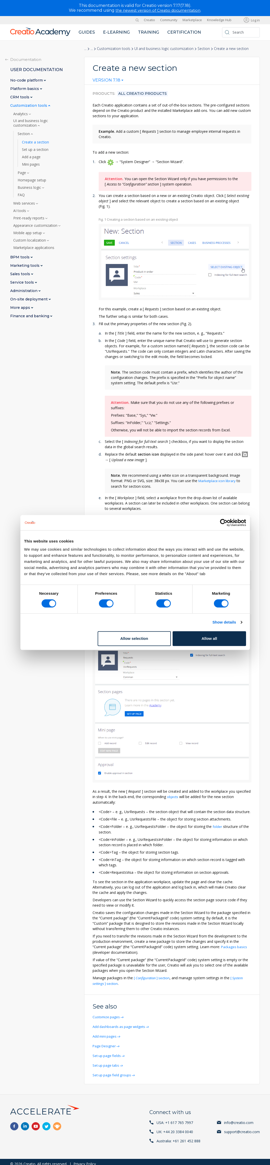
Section (204, 48)
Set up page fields (108, 1052)
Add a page (31, 156)
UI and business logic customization (164, 48)
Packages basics (234, 945)
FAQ (21, 194)
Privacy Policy (84, 1159)
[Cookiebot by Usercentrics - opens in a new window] (223, 522)
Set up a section (35, 149)
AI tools (20, 210)
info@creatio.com (238, 1118)
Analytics (21, 113)
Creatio (149, 20)
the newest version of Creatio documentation (158, 10)
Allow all (209, 638)
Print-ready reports (29, 218)
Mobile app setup (28, 232)
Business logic (30, 187)
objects (173, 795)
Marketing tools (25, 265)
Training (148, 32)
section (153, 976)
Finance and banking (30, 316)
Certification (184, 32)
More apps (20, 307)
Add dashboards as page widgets (120, 1024)
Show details (224, 622)
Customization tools (113, 48)
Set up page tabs (107, 1061)
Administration (24, 290)
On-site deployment (29, 299)
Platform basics (25, 88)
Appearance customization (35, 225)
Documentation (25, 59)
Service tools (22, 282)
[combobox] (108, 81)
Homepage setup (32, 180)
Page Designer (105, 1042)
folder (217, 825)
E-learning (116, 32)
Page (22, 172)
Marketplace (192, 20)
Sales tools (20, 274)
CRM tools (20, 97)
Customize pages (107, 1014)
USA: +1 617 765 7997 (175, 1118)
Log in (255, 20)
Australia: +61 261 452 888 (178, 1136)
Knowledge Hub (219, 20)
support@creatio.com (242, 1127)
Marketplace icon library (218, 480)
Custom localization (30, 240)
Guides (87, 32)
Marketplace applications (33, 247)
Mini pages (31, 164)
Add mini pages (106, 1033)
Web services (24, 203)
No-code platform (27, 80)
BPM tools (20, 257)
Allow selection (134, 638)
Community (168, 20)
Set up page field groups (113, 1071)
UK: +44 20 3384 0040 (175, 1127)
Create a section (35, 142)
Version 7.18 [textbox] (106, 80)
